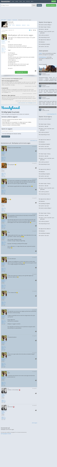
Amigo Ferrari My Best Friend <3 (4, 152)
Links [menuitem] (24, 1)
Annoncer (24, 25)
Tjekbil (40, 53)
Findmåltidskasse (42, 57)
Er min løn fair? (5, 88)
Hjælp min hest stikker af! (45, 39)
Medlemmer (18, 25)
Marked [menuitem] (16, 1)
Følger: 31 (3, 400)
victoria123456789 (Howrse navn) (4, 395)
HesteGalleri (5, 1)
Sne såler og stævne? (44, 35)
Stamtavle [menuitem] (28, 1)
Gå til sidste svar (33, 140)
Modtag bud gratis (5, 136)
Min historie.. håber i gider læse (8, 95)
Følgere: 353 (3, 400)
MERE (32, 1)
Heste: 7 (2, 174)
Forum (13, 25)
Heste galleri (3, 19)
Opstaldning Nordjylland (45, 44)
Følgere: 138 (3, 174)
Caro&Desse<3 (4, 169)
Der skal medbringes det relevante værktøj (11, 133)
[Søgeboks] (16, 5)
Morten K (44, 73)
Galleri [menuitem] (13, 1)
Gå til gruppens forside (6, 433)
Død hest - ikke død (44, 29)
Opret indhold (51, 5)
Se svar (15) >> (21, 72)
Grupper (9, 19)
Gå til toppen (34, 422)
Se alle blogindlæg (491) (52, 114)
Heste (28, 25)
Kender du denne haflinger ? (46, 24)
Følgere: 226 (4, 49)
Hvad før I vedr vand (44, 46)
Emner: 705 (3, 51)
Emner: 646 (3, 401)
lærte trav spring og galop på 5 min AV (10, 80)
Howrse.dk (14, 19)
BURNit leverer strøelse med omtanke (48, 107)
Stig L (43, 109)
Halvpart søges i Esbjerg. (45, 27)
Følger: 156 (3, 48)
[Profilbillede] (4, 37)
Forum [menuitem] (20, 1)
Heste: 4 (3, 50)
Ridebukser (42, 42)
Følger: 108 (3, 173)
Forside (9, 25)
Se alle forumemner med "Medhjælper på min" (27, 102)
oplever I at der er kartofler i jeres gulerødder (47, 32)
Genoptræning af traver (45, 37)
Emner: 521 (3, 175)
